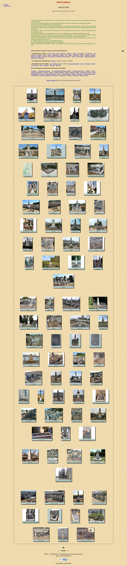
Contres (75, 53)
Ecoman (39, 55)
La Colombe (89, 53)
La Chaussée (81, 53)
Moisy (70, 55)
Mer (66, 55)
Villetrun (58, 65)
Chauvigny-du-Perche (78, 71)
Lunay (82, 64)
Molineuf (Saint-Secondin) (63, 56)
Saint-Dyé (44, 56)
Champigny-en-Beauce (44, 71)
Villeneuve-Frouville (89, 56)
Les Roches (88, 64)
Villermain (34, 58)
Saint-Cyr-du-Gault (36, 56)
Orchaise (87, 55)
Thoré (41, 65)
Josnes (44, 55)
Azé (51, 64)
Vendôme (46, 65)
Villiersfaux (76, 75)
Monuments (7, 6)
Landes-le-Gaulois (59, 72)
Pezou (58, 74)
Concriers (68, 53)
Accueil (6, 4)
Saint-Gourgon (35, 65)
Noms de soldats (50, 80)
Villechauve (63, 75)
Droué (60, 64)
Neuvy (82, 55)
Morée (42, 74)
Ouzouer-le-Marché (51, 74)
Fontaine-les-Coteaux (36, 72)
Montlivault (76, 55)
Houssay (51, 72)
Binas (53, 53)
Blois (58, 53)
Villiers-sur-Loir (84, 75)
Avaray (49, 53)
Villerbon (69, 75)
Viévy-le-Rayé (79, 56)
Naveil (93, 64)
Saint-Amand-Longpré (89, 74)
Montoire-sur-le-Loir (85, 72)
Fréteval (45, 72)
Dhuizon (53, 61)
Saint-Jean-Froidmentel (45, 75)
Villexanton (41, 58)
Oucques (93, 55)
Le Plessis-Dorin (66, 74)
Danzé (93, 71)
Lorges (66, 72)
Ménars (62, 55)
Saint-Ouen (56, 75)
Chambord (34, 71)
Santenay (79, 74)
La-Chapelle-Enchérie (73, 64)
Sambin (74, 74)
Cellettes (88, 71)
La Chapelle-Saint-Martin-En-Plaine (61, 71)
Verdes (73, 56)
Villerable (52, 65)
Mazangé (71, 72)
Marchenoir (55, 55)
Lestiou (49, 55)
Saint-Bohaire (34, 75)
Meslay (77, 72)
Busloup (55, 64)
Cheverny (62, 53)
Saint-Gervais (51, 56)
